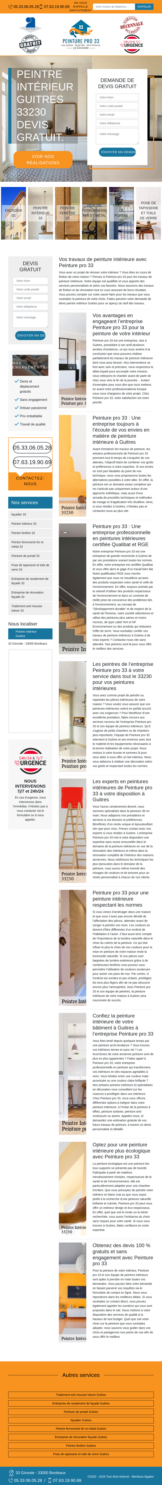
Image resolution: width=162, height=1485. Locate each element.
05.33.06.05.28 (21, 7)
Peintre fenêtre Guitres (81, 1445)
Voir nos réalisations (43, 159)
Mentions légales (143, 1476)
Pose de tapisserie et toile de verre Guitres (81, 1454)
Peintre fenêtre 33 (23, 533)
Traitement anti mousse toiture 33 (26, 608)
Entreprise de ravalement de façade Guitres (81, 1403)
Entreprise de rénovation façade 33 (27, 595)
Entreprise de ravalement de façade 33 (30, 581)
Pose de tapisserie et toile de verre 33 (30, 567)
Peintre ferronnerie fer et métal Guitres (81, 1428)
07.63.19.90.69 (52, 7)
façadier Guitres (81, 1420)
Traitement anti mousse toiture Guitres (81, 1394)
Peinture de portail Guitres (81, 1411)
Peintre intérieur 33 (23, 523)
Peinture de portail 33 (25, 556)
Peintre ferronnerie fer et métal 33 (27, 544)
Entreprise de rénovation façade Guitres (81, 1437)
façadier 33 (18, 514)
